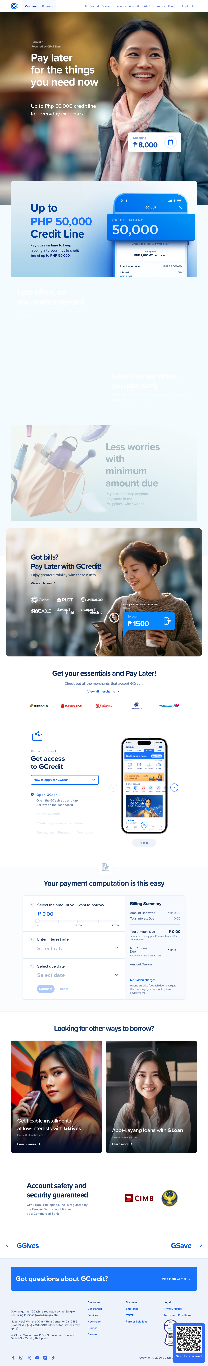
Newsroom (94, 1322)
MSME (130, 1315)
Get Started (95, 1309)
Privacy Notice (173, 1309)
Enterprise (132, 1309)
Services (93, 1315)
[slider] (37, 921)
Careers (93, 1334)
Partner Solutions (136, 1322)
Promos (92, 1328)
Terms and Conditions (177, 1315)
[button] (174, 786)
